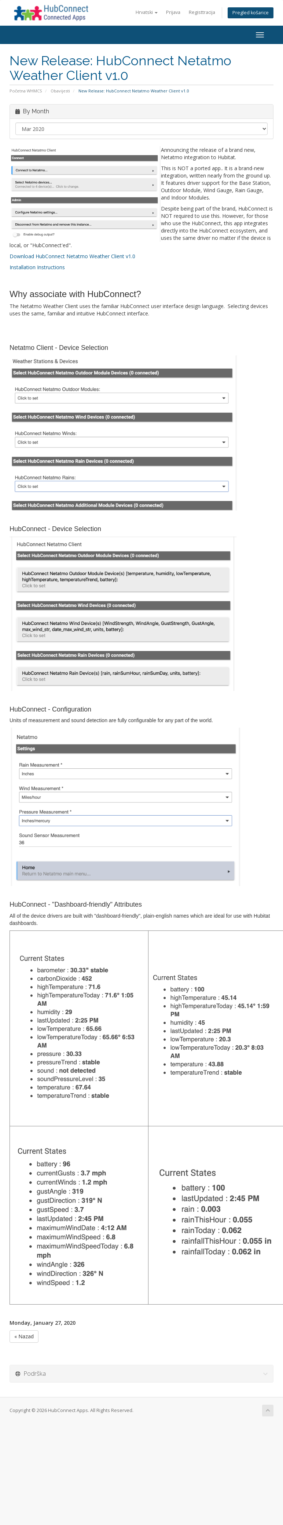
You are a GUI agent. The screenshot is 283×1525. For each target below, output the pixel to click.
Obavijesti (60, 91)
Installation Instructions (37, 267)
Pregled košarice (250, 13)
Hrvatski (147, 12)
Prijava (173, 12)
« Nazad (24, 1336)
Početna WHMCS (26, 91)
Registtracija (202, 12)
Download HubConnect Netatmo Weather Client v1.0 (72, 256)
